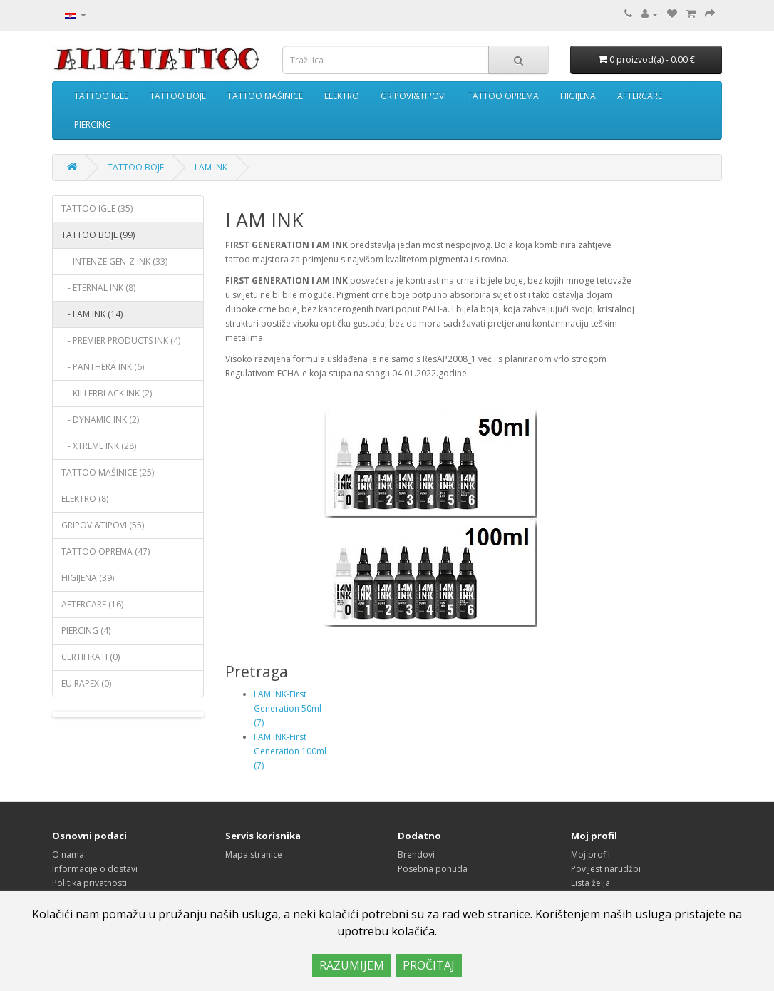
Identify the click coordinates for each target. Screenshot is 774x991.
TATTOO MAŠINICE (265, 96)
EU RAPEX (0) (86, 683)
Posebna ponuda (433, 869)
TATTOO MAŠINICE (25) (107, 472)
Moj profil (590, 854)
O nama (68, 854)
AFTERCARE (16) (92, 604)
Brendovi (416, 854)
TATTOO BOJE (178, 96)
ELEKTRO (341, 96)
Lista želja (590, 883)
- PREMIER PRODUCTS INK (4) (120, 340)
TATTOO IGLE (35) (97, 208)
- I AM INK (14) (92, 314)
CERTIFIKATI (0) (90, 657)
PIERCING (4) (85, 631)
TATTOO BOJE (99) (98, 235)
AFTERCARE (639, 96)
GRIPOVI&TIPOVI (413, 96)
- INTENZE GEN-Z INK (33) (114, 261)
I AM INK (211, 167)
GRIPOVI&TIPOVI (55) (102, 525)
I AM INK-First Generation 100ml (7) (290, 751)
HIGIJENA (578, 96)
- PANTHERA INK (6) (102, 367)
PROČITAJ (429, 965)
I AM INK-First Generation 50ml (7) (287, 708)
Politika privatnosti (89, 883)
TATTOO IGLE (101, 96)
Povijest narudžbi (606, 869)
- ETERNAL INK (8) (98, 288)
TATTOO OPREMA (503, 96)
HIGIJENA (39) (87, 578)
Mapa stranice (253, 854)
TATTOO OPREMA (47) (105, 551)
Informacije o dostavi (95, 869)
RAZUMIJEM (351, 965)
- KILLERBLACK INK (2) (106, 393)
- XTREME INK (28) (98, 446)
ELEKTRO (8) (84, 499)
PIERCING (92, 124)
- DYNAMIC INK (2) (100, 420)
